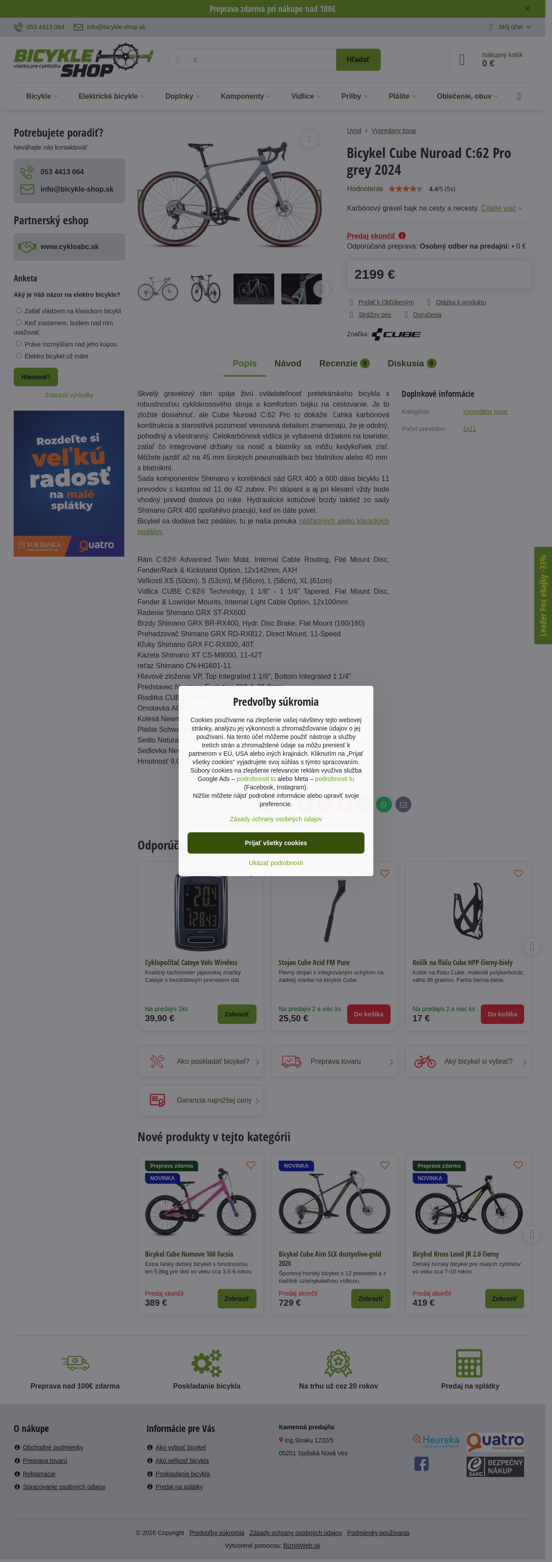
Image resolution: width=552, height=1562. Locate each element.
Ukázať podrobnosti (276, 862)
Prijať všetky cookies (276, 842)
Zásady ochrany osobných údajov (276, 819)
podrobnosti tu (256, 778)
